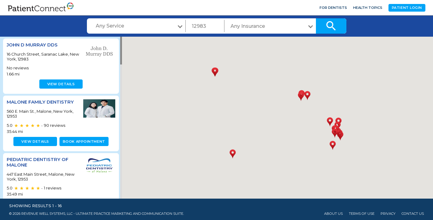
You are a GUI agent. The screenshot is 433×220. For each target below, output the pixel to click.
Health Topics (367, 8)
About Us (333, 214)
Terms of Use (361, 214)
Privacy (388, 214)
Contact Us (413, 214)
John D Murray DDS (32, 45)
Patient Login (407, 8)
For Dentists (333, 8)
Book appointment (83, 141)
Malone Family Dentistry (40, 102)
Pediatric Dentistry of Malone (37, 162)
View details (60, 84)
